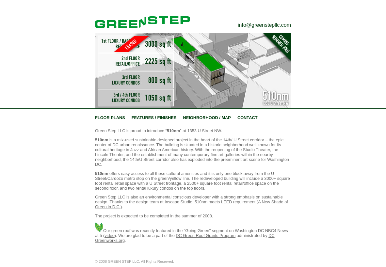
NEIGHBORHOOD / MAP (207, 117)
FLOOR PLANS (110, 117)
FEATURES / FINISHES (154, 117)
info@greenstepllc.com (264, 25)
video (110, 235)
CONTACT (247, 117)
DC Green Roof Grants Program (205, 235)
